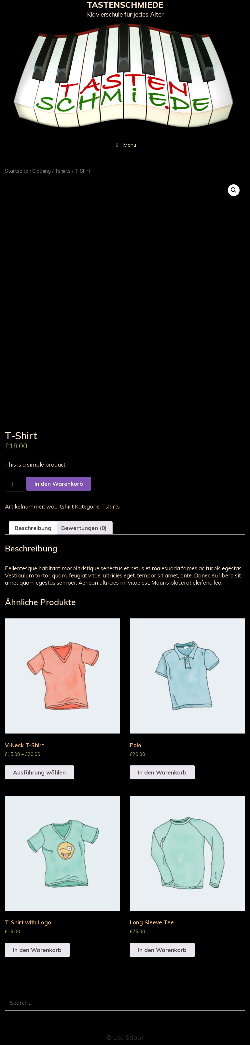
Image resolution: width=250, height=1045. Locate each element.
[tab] (33, 528)
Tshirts (63, 170)
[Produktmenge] (15, 484)
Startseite (16, 170)
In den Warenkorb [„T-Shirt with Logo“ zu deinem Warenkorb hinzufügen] (37, 949)
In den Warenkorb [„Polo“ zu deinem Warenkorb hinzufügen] (162, 772)
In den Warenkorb (59, 483)
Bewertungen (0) (84, 527)
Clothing (41, 170)
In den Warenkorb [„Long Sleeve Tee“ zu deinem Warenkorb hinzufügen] (162, 949)
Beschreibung (33, 527)
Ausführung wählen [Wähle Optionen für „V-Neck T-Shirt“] (39, 772)
